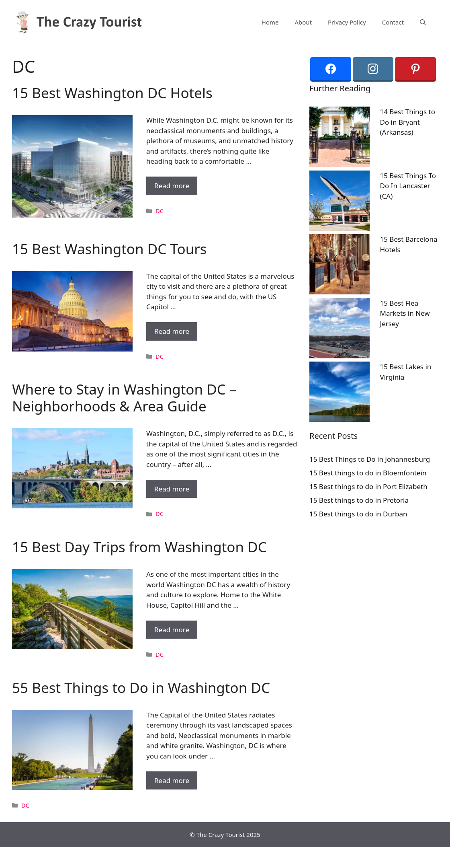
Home (270, 22)
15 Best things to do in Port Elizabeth (368, 486)
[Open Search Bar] (423, 22)
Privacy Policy (347, 22)
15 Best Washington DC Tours (109, 248)
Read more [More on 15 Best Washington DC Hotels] (171, 185)
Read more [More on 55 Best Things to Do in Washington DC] (171, 780)
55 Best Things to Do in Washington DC (141, 687)
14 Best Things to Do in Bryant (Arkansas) (408, 122)
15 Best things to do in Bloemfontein (368, 472)
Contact (393, 22)
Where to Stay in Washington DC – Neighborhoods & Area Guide (124, 397)
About (303, 22)
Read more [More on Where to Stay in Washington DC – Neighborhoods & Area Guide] (171, 488)
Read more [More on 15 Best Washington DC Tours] (171, 331)
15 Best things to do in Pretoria (359, 500)
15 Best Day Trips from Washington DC (139, 546)
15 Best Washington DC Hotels (112, 92)
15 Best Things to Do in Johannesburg (369, 459)
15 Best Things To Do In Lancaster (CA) (408, 186)
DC (159, 211)
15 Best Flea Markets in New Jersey (405, 313)
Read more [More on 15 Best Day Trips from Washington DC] (171, 629)
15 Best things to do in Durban (358, 513)
